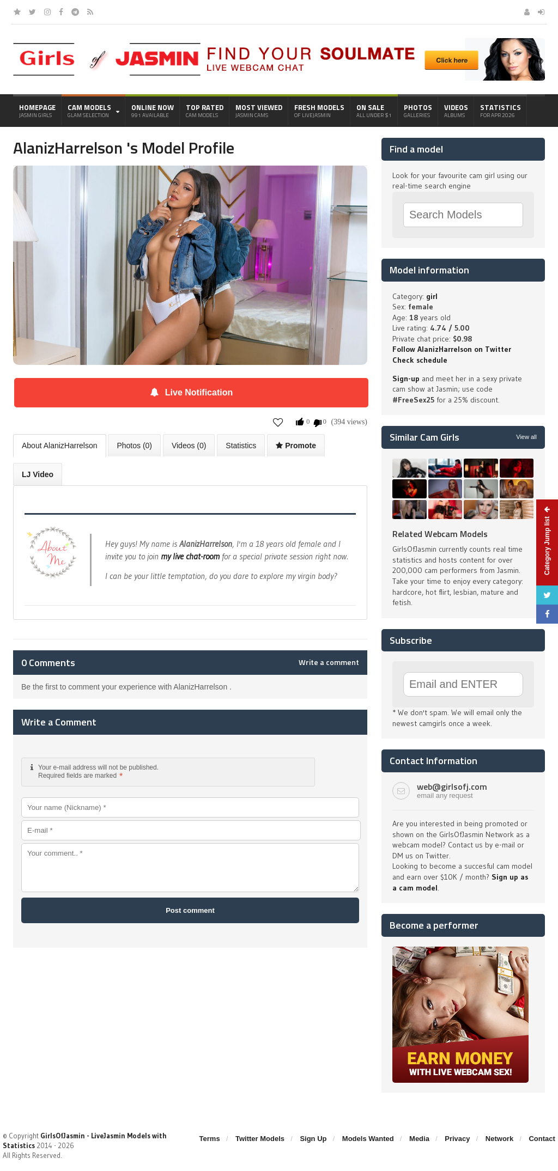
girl (432, 296)
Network (499, 1139)
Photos (418, 110)
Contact (542, 1139)
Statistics (500, 110)
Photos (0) (134, 445)
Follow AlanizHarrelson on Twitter (451, 349)
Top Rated (204, 110)
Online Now (152, 110)
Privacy (457, 1139)
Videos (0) (189, 445)
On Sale (374, 110)
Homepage (37, 110)
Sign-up (406, 378)
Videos (456, 110)
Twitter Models (259, 1139)
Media (419, 1139)
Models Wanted (368, 1139)
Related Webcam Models (440, 533)
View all (526, 437)
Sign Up (313, 1139)
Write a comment (329, 662)
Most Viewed (258, 110)
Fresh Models (319, 110)
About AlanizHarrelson (60, 445)
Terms (209, 1139)
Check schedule (419, 360)
